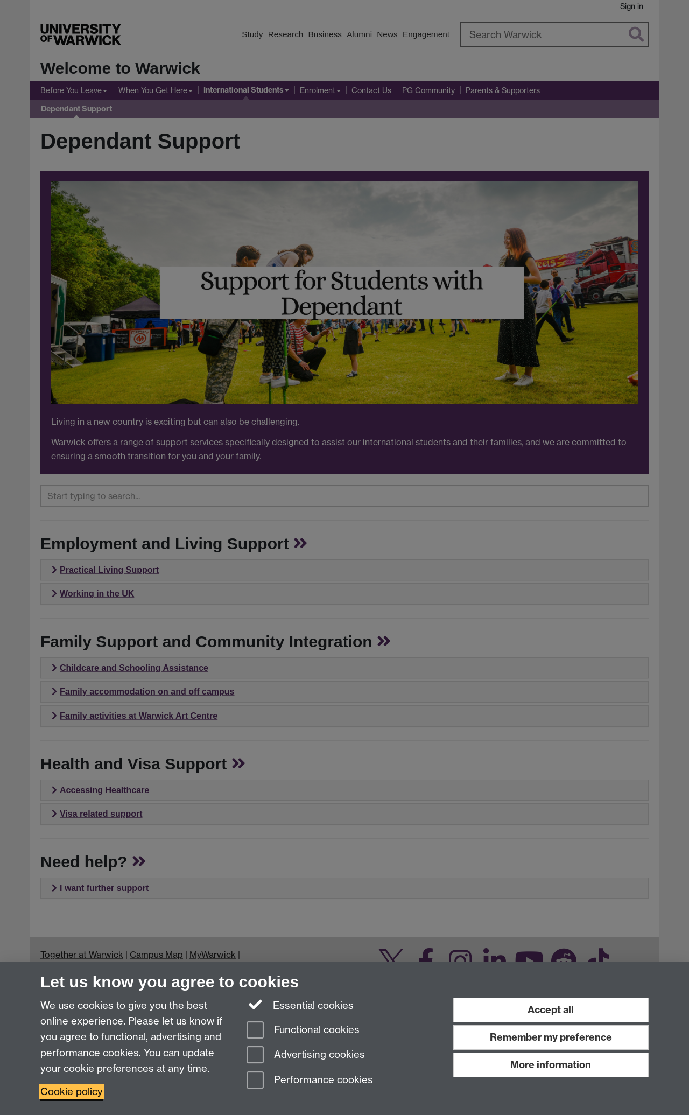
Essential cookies (300, 1005)
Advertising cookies (306, 1055)
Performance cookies (310, 1081)
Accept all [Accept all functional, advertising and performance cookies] (551, 1010)
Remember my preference (551, 1037)
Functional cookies (303, 1031)
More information (550, 1064)
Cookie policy (71, 1091)
